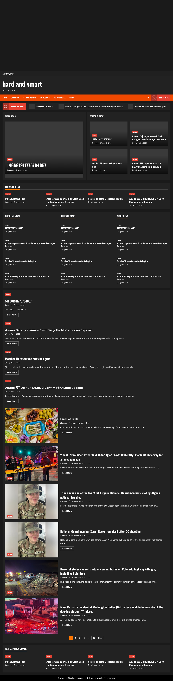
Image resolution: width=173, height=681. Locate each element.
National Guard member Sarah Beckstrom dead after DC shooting (31, 539)
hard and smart (22, 83)
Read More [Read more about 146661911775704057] (13, 315)
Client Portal (29, 97)
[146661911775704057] (44, 148)
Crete (10, 440)
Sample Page (60, 97)
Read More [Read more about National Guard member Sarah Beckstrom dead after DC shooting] (68, 549)
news (10, 159)
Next (100, 638)
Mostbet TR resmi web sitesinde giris (147, 106)
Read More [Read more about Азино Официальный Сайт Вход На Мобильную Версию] (13, 344)
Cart (5, 97)
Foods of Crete (31, 425)
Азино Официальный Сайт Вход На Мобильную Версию (91, 106)
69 (94, 638)
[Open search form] (148, 97)
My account (45, 97)
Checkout (15, 97)
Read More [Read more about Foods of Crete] (68, 433)
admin (11, 170)
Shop (71, 97)
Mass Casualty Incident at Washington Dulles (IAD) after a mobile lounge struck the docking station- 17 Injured (31, 616)
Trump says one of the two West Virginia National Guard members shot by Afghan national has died (31, 502)
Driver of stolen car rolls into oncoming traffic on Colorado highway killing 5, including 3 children (31, 578)
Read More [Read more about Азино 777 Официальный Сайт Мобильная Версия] (13, 401)
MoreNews (96, 678)
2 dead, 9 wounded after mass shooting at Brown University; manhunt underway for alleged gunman (31, 463)
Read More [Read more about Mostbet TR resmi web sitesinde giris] (13, 373)
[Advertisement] (86, 18)
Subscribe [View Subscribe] (160, 98)
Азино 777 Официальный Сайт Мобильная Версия (146, 165)
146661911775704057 (41, 106)
